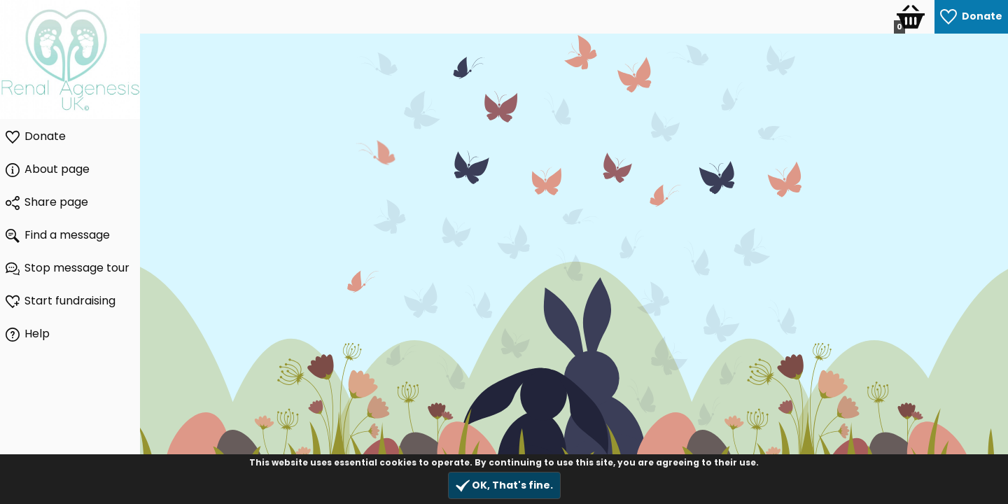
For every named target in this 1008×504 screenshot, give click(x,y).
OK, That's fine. (504, 485)
